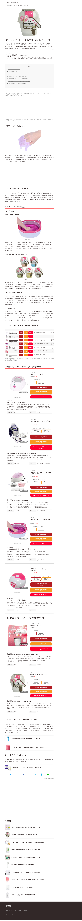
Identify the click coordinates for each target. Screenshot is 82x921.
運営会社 (25, 912)
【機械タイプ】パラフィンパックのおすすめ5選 (18, 78)
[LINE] (48, 775)
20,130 (34, 476)
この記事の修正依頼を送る (49, 779)
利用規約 (6, 912)
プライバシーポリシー (13, 912)
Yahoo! (30, 332)
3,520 (33, 573)
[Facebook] (23, 775)
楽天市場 (20, 332)
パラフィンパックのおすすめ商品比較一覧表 (17, 76)
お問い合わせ (20, 912)
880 (33, 627)
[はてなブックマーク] (36, 775)
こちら (18, 95)
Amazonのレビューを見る (41, 383)
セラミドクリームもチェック (14, 86)
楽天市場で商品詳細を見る (41, 387)
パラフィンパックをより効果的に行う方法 (17, 83)
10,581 (34, 523)
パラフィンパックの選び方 (13, 74)
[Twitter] (11, 775)
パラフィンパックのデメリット (14, 71)
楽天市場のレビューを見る (36, 431)
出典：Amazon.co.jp (50, 37)
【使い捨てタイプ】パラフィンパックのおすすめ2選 (19, 81)
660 (33, 676)
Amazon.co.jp (30, 152)
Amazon (25, 333)
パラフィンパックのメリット (14, 69)
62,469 (34, 425)
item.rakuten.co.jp (18, 649)
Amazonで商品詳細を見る (41, 392)
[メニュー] (76, 2)
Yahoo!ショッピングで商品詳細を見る (41, 397)
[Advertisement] (16, 107)
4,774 (33, 376)
